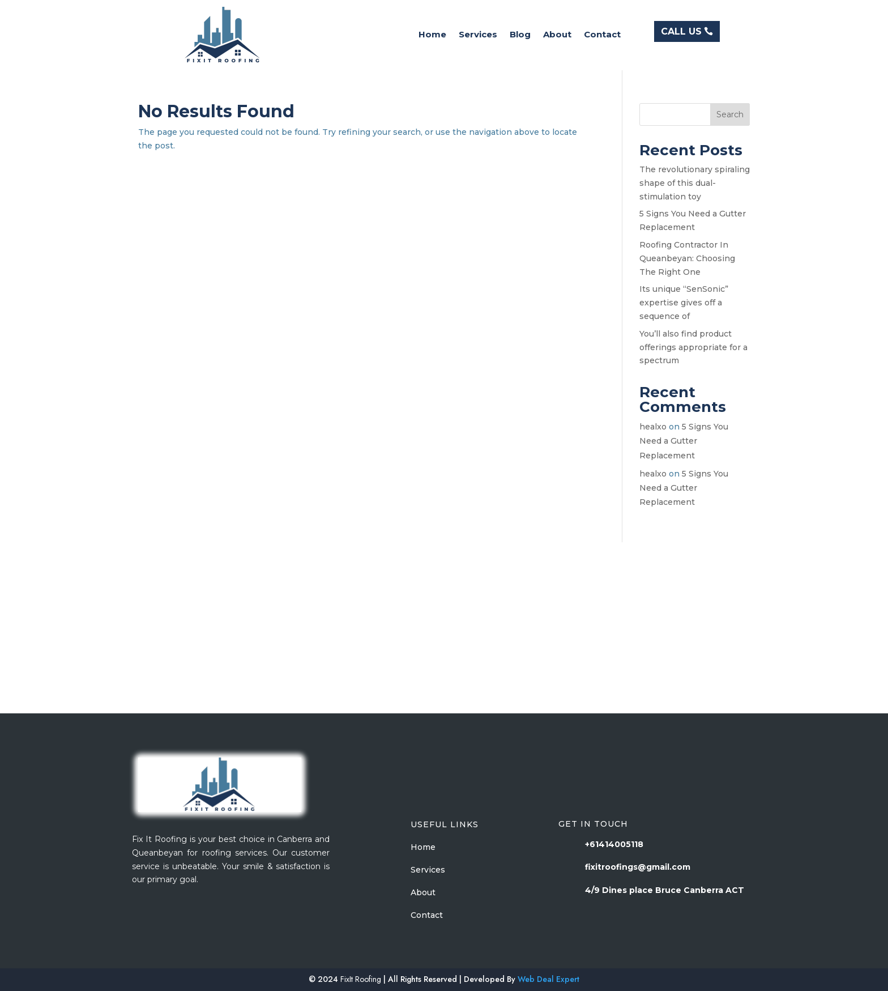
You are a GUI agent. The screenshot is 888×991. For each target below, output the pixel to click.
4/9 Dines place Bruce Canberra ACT (664, 890)
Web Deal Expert (548, 979)
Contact (602, 35)
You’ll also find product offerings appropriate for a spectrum (693, 347)
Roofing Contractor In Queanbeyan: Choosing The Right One (687, 258)
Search (730, 114)
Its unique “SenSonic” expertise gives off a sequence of (683, 302)
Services (478, 35)
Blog (520, 35)
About (557, 35)
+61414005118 (614, 844)
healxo (653, 427)
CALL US (681, 31)
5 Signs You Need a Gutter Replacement (683, 441)
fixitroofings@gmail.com (637, 867)
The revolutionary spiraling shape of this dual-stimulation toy (694, 183)
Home (432, 35)
